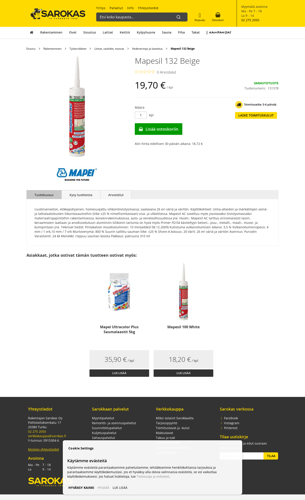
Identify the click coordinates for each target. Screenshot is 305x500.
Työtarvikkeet (78, 49)
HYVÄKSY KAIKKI (81, 487)
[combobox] (140, 15)
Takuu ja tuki (165, 438)
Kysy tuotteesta (81, 195)
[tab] (44, 194)
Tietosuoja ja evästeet (153, 476)
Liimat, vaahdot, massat (109, 49)
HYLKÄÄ (103, 487)
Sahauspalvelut (103, 438)
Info (130, 8)
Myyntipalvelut (103, 418)
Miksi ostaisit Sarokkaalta (175, 418)
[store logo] (58, 13)
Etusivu (30, 49)
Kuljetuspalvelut (104, 433)
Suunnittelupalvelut (107, 428)
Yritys (100, 8)
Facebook (229, 418)
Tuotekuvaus (44, 195)
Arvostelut (116, 195)
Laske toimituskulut (256, 115)
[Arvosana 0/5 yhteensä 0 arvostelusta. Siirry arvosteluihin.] (155, 72)
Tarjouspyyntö (166, 423)
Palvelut (116, 8)
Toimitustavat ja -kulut (173, 428)
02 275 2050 (250, 20)
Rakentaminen (52, 49)
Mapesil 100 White (183, 326)
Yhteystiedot (148, 8)
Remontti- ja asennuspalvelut (114, 423)
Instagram (229, 423)
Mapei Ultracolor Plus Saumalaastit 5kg (119, 329)
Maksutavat (164, 433)
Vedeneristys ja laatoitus (147, 49)
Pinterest (228, 428)
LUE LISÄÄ (120, 487)
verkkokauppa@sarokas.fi (47, 436)
